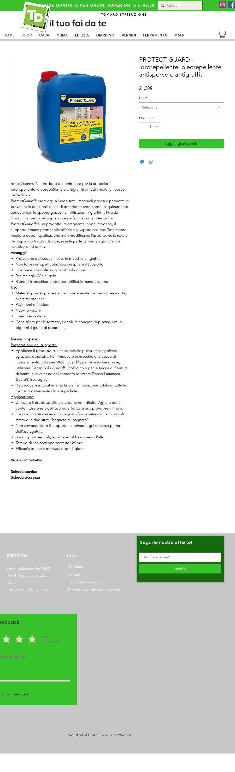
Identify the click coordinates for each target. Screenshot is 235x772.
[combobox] (181, 107)
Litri (143, 98)
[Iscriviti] (180, 568)
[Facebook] (231, 4)
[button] (44, 35)
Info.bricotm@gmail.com (28, 589)
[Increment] (157, 126)
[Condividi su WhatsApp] (151, 162)
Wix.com (125, 735)
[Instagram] (222, 4)
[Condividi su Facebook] (142, 162)
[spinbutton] (150, 126)
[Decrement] (143, 126)
